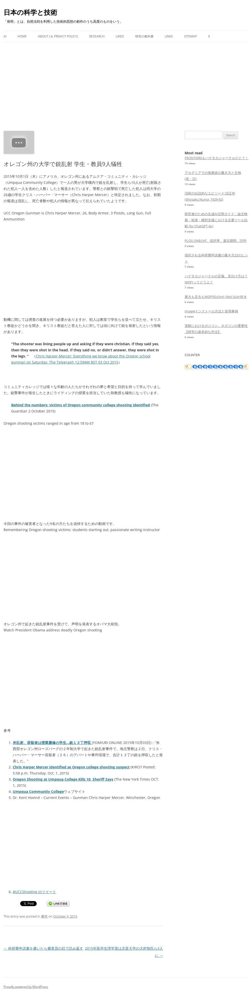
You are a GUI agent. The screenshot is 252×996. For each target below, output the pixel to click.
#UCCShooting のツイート (34, 891)
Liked (120, 36)
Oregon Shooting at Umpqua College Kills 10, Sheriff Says (63, 779)
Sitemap (190, 36)
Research (97, 36)
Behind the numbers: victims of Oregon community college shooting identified (80, 405)
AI (5, 36)
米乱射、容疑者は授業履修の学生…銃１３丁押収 (52, 742)
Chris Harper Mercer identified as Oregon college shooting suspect (71, 767)
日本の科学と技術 (30, 12)
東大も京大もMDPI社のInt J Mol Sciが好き (216, 296)
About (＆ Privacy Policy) (58, 36)
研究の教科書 (144, 36)
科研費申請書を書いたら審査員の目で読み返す (43, 948)
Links (169, 36)
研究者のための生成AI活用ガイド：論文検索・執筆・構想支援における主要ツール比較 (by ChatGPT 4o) (216, 220)
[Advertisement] (126, 80)
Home (22, 36)
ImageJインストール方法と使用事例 (211, 311)
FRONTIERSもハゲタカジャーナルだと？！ (216, 158)
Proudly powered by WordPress (26, 987)
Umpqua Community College (38, 791)
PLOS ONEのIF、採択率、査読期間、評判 (215, 240)
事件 (44, 916)
